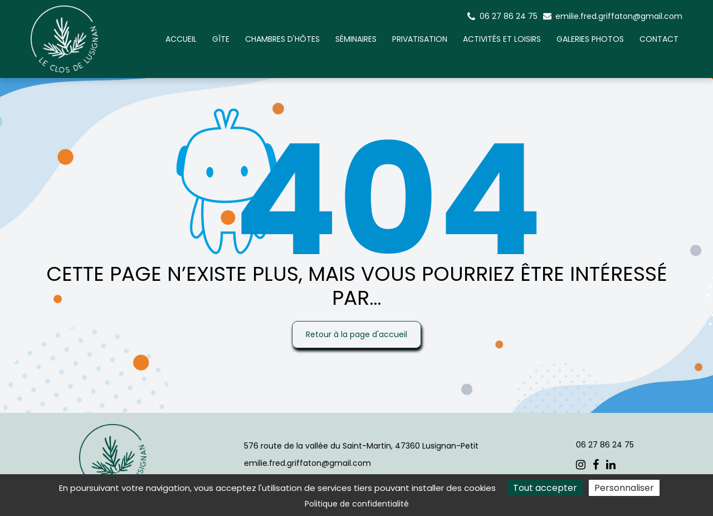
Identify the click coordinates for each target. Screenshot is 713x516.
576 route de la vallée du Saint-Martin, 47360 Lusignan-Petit (361, 445)
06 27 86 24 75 (605, 444)
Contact (658, 39)
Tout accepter (545, 487)
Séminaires (356, 39)
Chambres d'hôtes (282, 39)
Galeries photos (590, 39)
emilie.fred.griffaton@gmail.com (612, 16)
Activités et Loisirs (502, 39)
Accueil (181, 39)
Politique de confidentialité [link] (357, 503)
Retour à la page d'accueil (356, 334)
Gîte (220, 39)
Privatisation (419, 39)
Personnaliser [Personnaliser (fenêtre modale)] (624, 487)
